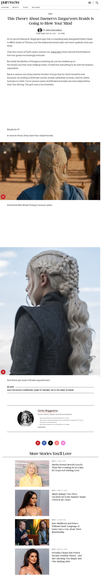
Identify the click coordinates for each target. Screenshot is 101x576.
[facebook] (44, 443)
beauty (16, 7)
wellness (36, 7)
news (50, 14)
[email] (63, 443)
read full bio (42, 427)
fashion (5, 7)
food (25, 7)
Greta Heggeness (54, 30)
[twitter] (50, 443)
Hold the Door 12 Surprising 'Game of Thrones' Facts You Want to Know (40, 390)
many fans (56, 52)
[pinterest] (3, 197)
